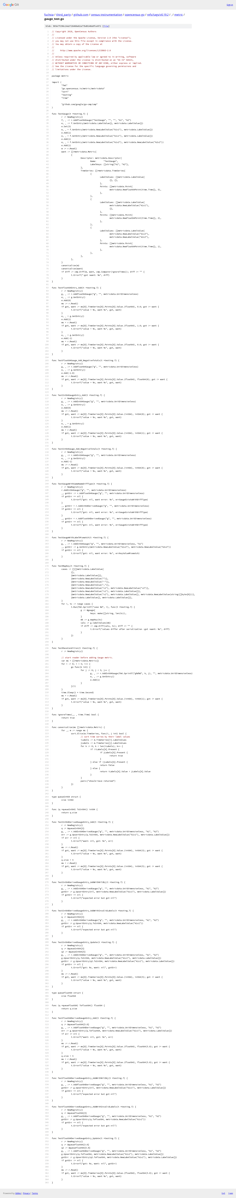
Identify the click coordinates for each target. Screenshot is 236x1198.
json (230, 1193)
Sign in (230, 4)
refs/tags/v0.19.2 (158, 14)
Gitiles (18, 1193)
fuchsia (49, 14)
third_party (63, 14)
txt (223, 1193)
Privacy (26, 1193)
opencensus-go (134, 14)
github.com (80, 14)
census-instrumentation (106, 14)
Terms (35, 1193)
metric (178, 14)
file (106, 26)
